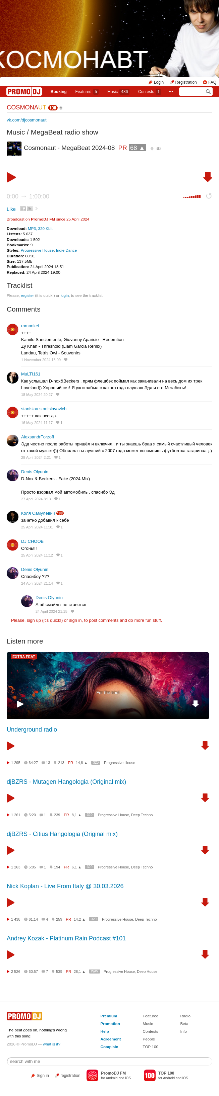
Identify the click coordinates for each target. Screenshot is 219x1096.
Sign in (43, 1076)
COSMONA (26, 107)
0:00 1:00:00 (28, 196)
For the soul (107, 692)
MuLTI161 (31, 374)
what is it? (51, 1044)
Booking (59, 91)
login (64, 295)
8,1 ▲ (76, 815)
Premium (108, 1016)
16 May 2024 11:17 (37, 423)
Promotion (110, 1023)
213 (61, 763)
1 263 (15, 867)
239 (57, 815)
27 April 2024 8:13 (36, 499)
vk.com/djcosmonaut (27, 119)
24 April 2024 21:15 (51, 611)
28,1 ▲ (80, 971)
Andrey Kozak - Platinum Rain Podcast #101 (66, 938)
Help (104, 1031)
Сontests (149, 92)
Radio (185, 1016)
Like (11, 209)
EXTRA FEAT (23, 657)
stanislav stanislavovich (43, 409)
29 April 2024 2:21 (36, 457)
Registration (186, 82)
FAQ (212, 82)
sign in (75, 620)
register (27, 295)
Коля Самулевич (38, 513)
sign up (34, 620)
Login (159, 82)
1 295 (15, 763)
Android (111, 1078)
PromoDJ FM (43, 219)
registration (70, 1076)
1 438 (15, 919)
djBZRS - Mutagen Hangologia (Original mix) (66, 781)
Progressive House (37, 250)
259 (59, 919)
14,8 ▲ (82, 763)
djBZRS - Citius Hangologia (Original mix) (62, 834)
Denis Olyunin (34, 472)
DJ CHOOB (32, 541)
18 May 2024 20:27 (37, 395)
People (149, 1039)
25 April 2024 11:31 (37, 527)
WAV (94, 971)
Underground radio (32, 729)
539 (59, 971)
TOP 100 (150, 1046)
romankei (30, 326)
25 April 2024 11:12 (37, 555)
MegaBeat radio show (64, 132)
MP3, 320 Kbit (40, 228)
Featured (87, 92)
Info (183, 1031)
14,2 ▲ (80, 919)
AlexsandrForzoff (37, 437)
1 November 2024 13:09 (41, 360)
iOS (128, 1078)
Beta (184, 1023)
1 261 (15, 815)
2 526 (15, 971)
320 (96, 762)
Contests (150, 1031)
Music (118, 92)
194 (57, 867)
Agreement (110, 1039)
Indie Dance (66, 250)
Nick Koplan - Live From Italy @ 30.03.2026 (65, 886)
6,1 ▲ (76, 867)
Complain (109, 1046)
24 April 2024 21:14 (37, 583)
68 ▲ (137, 147)
